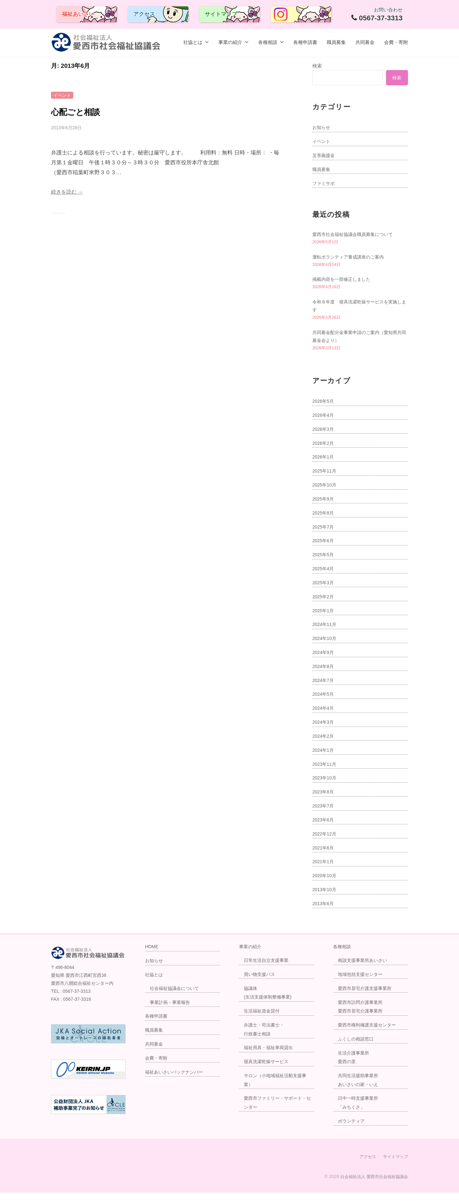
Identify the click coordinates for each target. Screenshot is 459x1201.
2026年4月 (324, 423)
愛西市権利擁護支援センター (369, 1033)
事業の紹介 (230, 42)
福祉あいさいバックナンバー (176, 1080)
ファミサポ (324, 183)
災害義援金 (324, 155)
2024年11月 (325, 633)
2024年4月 (324, 717)
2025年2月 (324, 605)
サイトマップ (221, 14)
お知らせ (322, 127)
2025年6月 (324, 549)
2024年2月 (324, 744)
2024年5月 (324, 703)
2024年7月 (324, 689)
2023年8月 (324, 800)
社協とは (192, 42)
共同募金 (365, 42)
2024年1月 (324, 758)
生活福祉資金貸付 (263, 1019)
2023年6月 (324, 828)
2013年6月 (324, 912)
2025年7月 (324, 535)
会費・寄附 (396, 42)
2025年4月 (324, 577)
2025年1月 (324, 619)
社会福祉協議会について (176, 996)
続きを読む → (68, 192)
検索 (317, 65)
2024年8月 (324, 675)
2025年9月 (324, 507)
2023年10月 (325, 786)
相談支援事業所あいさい (364, 969)
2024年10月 (325, 647)
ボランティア (352, 1129)
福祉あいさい (78, 14)
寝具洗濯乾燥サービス (268, 1070)
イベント (62, 95)
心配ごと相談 (81, 111)
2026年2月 (324, 451)
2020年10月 (325, 884)
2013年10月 (325, 898)
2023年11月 (325, 772)
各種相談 (267, 42)
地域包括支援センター (362, 982)
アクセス (144, 14)
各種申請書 (305, 42)
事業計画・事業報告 (171, 1010)
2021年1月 (324, 870)
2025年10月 (325, 493)
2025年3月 (324, 591)
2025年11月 (325, 479)
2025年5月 (324, 563)
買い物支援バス (260, 982)
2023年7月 (324, 814)
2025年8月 (324, 521)
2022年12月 (325, 842)
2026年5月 (324, 410)
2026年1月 (324, 465)
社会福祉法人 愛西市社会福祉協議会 (371, 1184)
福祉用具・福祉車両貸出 (270, 1056)
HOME (152, 955)
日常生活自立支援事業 (268, 969)
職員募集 (336, 42)
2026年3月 (324, 437)
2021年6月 (324, 856)
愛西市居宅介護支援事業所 (366, 996)
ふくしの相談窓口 (357, 1047)
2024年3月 (324, 731)
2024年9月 (324, 661)
